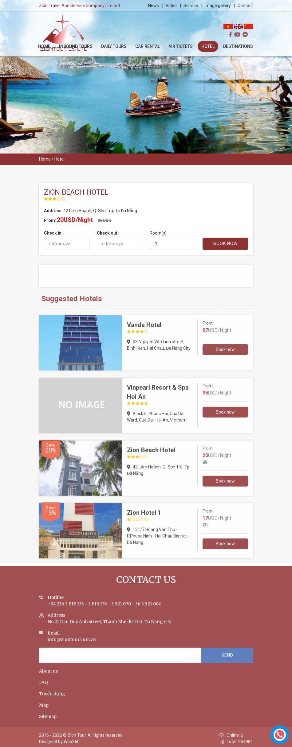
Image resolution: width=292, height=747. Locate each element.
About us (48, 676)
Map (44, 711)
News (153, 5)
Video (171, 5)
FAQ (43, 688)
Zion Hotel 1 (144, 518)
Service (191, 5)
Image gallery (218, 5)
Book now (225, 354)
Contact (245, 5)
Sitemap (48, 722)
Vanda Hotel (144, 330)
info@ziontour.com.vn (72, 645)
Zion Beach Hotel (151, 455)
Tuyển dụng (52, 699)
